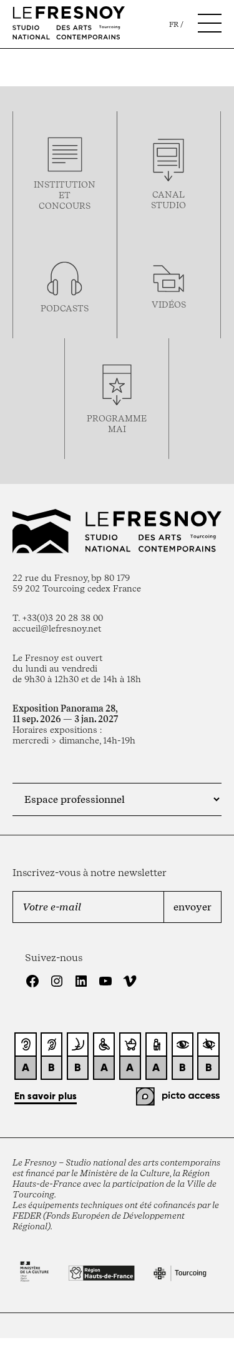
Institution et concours (64, 195)
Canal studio (168, 199)
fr (173, 24)
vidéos (169, 304)
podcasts (65, 308)
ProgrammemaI (117, 423)
